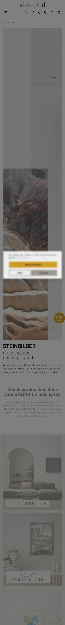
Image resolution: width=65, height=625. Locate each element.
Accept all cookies (33, 272)
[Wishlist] (46, 12)
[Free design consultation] (26, 12)
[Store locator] (39, 12)
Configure (44, 280)
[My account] (52, 12)
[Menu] (6, 12)
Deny (20, 280)
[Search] (33, 12)
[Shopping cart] (58, 12)
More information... (23, 265)
